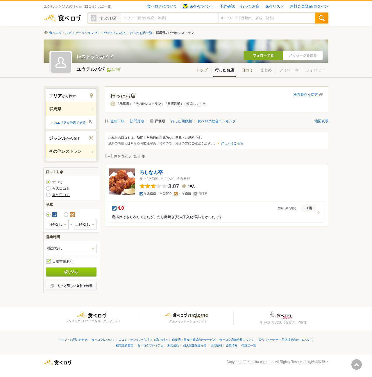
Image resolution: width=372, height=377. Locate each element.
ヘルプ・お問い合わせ (72, 339)
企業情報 (231, 345)
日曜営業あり (62, 261)
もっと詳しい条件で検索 (74, 286)
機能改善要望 (124, 345)
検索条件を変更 (306, 95)
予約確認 (227, 6)
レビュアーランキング (81, 33)
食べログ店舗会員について (236, 339)
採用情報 (216, 345)
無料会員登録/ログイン (309, 6)
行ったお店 (250, 6)
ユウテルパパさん (113, 33)
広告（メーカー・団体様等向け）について (286, 339)
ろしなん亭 (151, 172)
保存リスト (274, 6)
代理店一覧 (249, 345)
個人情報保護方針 (194, 345)
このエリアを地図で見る (68, 122)
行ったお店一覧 (141, 33)
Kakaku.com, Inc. (260, 362)
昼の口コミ (61, 195)
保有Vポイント (198, 6)
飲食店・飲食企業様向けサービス (194, 339)
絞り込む (71, 272)
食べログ (62, 18)
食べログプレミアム (150, 345)
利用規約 (173, 345)
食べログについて (162, 6)
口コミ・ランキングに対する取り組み (143, 339)
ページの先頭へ (356, 364)
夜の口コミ (61, 188)
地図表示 (321, 121)
